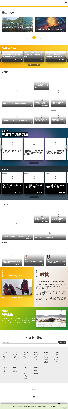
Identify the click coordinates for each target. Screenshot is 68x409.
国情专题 (25, 368)
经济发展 (4, 371)
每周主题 (5, 131)
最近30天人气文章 (9, 48)
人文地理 (36, 359)
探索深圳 (15, 356)
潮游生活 (25, 352)
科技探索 (4, 361)
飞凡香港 (15, 354)
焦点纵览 (5, 368)
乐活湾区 (15, 352)
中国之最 (36, 356)
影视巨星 (46, 362)
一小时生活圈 (16, 357)
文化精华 (56, 352)
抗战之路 (25, 373)
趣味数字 (5, 311)
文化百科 (56, 357)
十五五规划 (25, 370)
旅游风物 (25, 356)
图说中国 (56, 356)
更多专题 (25, 378)
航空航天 (4, 357)
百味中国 (25, 354)
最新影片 (5, 169)
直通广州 (15, 359)
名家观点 (5, 242)
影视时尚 (25, 357)
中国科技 (5, 352)
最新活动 (36, 373)
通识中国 (36, 352)
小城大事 (46, 359)
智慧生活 (4, 354)
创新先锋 (46, 357)
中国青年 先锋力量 (15, 134)
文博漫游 (56, 361)
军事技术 (4, 359)
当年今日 (2, 273)
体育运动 (4, 375)
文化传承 (56, 354)
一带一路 (25, 376)
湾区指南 (15, 361)
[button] (29, 64)
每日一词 (36, 273)
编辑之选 (15, 371)
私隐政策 (40, 406)
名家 (14, 370)
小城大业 (25, 371)
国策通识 (25, 375)
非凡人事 (5, 204)
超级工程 (4, 356)
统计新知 (36, 357)
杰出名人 (46, 356)
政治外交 (4, 370)
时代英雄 (46, 354)
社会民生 (4, 373)
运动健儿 (46, 361)
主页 (3, 9)
